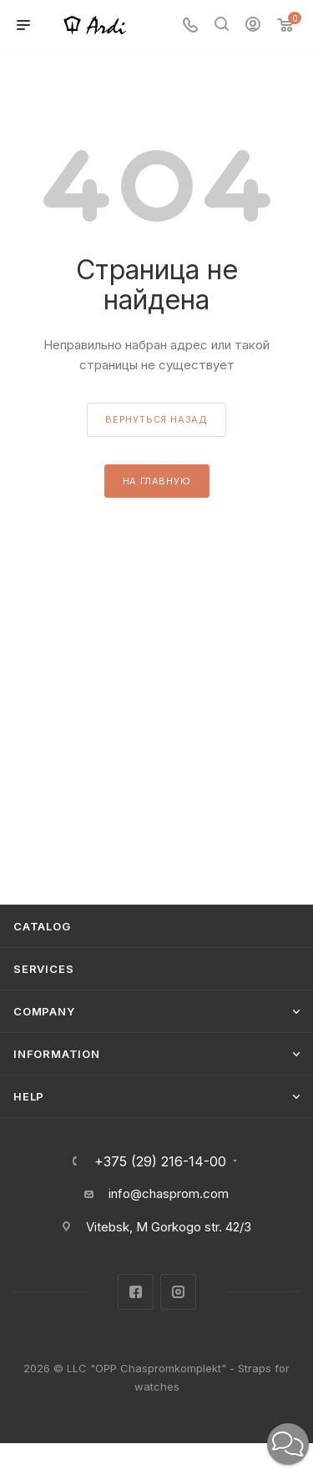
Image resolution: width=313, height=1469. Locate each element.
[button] (288, 1444)
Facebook (136, 1292)
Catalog (42, 926)
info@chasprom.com (169, 1193)
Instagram (178, 1292)
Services (43, 968)
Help (28, 1096)
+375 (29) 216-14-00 (160, 1161)
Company (44, 1011)
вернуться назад (156, 419)
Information (56, 1053)
